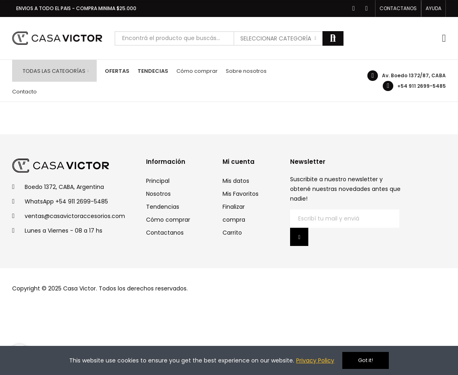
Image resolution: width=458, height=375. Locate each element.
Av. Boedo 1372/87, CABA (414, 75)
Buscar (333, 38)
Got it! (365, 360)
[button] (398, 8)
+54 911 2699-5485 (421, 86)
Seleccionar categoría (275, 38)
